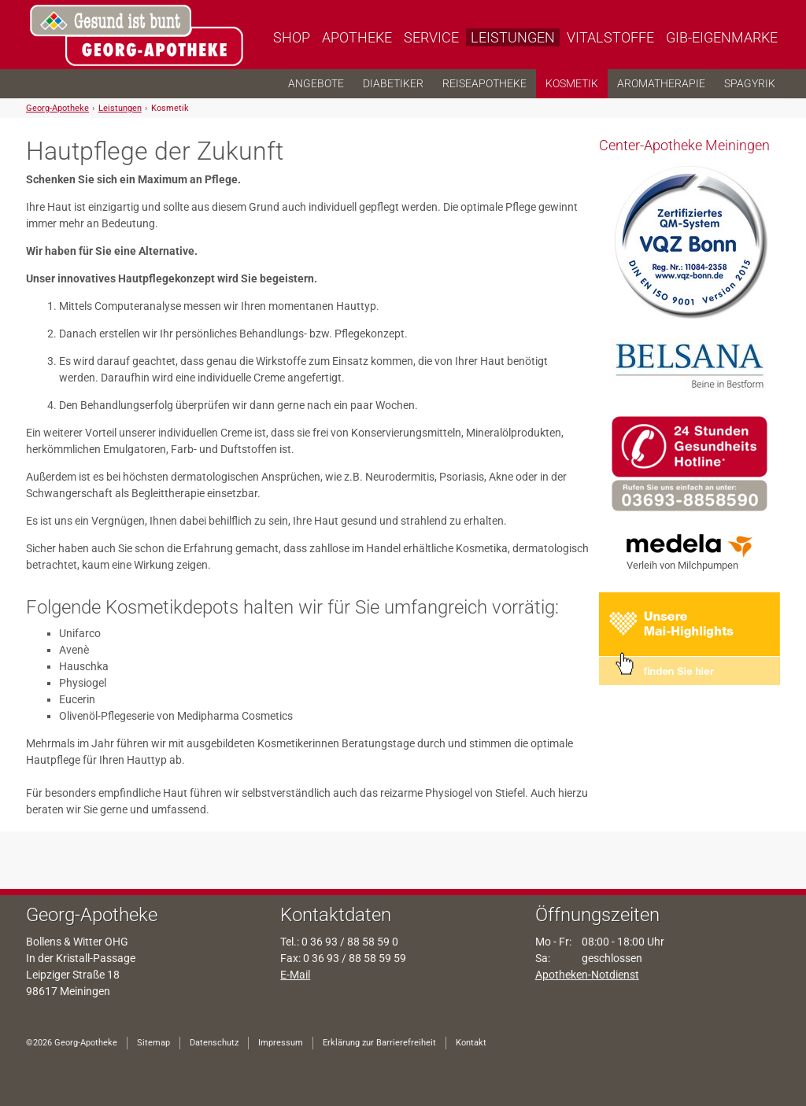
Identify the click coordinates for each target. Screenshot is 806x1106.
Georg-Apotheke (57, 108)
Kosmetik (170, 108)
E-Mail (295, 974)
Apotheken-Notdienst (587, 974)
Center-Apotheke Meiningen (684, 145)
